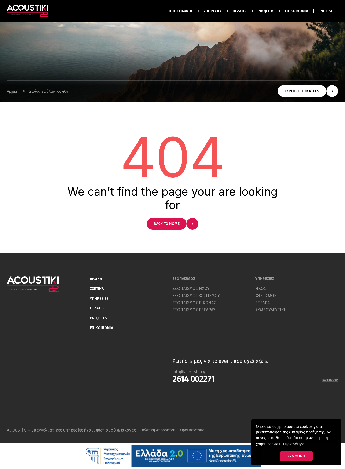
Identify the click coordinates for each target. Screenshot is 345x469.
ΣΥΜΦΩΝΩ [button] (296, 456)
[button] (308, 91)
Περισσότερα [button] (294, 444)
